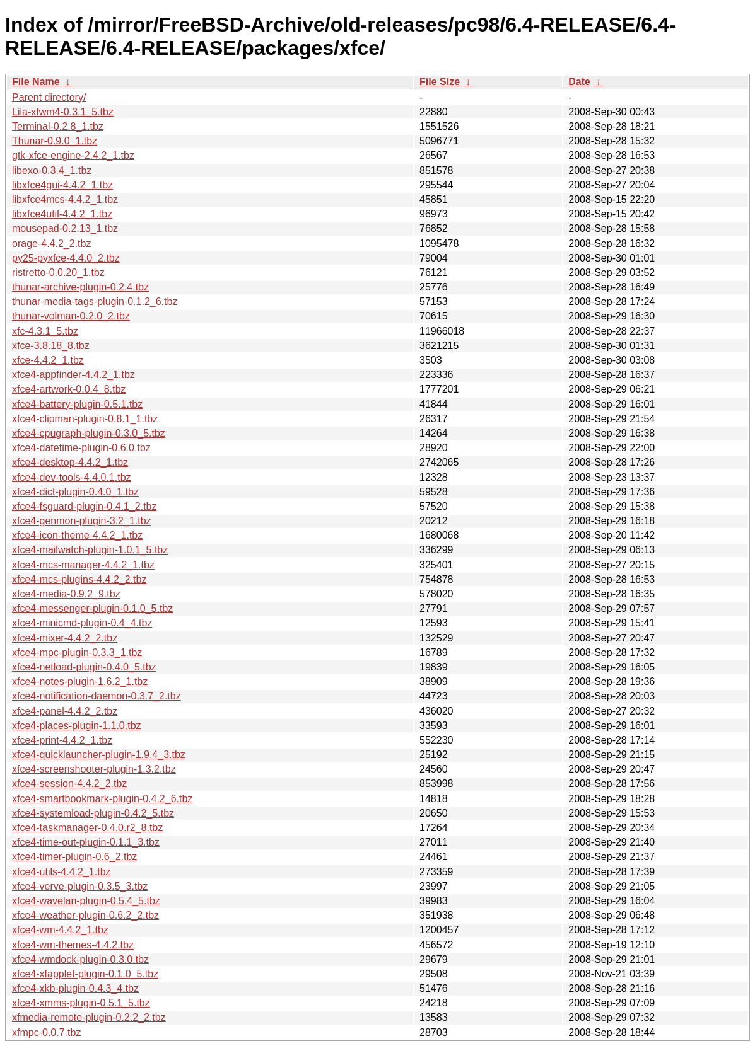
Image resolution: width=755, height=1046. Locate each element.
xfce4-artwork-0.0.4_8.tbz (69, 389)
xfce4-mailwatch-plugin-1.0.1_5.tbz (90, 549)
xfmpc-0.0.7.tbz (46, 1032)
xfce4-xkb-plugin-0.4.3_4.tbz (75, 988)
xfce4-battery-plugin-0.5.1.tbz (77, 404)
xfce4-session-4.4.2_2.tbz (69, 783)
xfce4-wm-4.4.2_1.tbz (60, 929)
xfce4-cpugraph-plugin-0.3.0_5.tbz (88, 433)
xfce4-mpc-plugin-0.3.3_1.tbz (77, 652)
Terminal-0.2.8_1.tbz (57, 126)
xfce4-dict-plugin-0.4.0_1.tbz (75, 491)
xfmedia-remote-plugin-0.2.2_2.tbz (89, 1017)
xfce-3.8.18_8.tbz (51, 345)
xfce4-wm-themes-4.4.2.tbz (73, 945)
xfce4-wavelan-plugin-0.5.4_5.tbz (86, 900)
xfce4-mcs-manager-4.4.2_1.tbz (83, 565)
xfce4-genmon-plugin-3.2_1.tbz (81, 520)
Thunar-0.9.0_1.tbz (54, 140)
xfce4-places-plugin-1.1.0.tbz (76, 725)
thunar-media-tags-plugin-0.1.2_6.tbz (94, 301)
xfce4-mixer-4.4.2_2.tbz (64, 638)
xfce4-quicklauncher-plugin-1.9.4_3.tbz (98, 754)
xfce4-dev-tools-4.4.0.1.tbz (71, 477)
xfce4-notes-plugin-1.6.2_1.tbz (80, 681)
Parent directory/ (49, 97)
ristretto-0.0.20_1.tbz (58, 272)
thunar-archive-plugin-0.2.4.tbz (80, 287)
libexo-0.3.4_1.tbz (51, 170)
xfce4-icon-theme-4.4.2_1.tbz (77, 535)
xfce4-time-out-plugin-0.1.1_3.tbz (86, 842)
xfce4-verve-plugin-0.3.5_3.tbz (80, 886)
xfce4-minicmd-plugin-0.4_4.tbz (82, 623)
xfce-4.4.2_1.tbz (48, 360)
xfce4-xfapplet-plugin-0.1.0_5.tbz (85, 973)
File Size (439, 81)
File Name (36, 81)
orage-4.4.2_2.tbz (51, 243)
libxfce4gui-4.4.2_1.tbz (62, 185)
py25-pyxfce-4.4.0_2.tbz (66, 258)
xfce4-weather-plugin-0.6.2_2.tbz (85, 915)
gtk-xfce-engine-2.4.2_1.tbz (73, 155)
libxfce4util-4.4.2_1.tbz (62, 214)
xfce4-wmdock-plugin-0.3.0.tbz (80, 959)
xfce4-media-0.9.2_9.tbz (66, 594)
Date (579, 81)
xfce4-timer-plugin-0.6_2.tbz (74, 856)
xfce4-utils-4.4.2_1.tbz (61, 871)
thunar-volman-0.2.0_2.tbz (71, 316)
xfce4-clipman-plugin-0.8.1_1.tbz (85, 418)
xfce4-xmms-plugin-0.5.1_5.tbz (81, 1002)
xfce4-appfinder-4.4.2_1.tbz (73, 374)
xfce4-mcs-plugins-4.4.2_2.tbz (79, 579)
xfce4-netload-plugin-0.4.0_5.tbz (84, 667)
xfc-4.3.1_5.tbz (45, 331)
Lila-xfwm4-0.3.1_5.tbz (63, 111)
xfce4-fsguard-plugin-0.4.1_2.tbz (84, 506)
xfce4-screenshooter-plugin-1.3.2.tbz (94, 769)
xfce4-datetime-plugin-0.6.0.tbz (81, 447)
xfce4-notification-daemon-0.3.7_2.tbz (96, 696)
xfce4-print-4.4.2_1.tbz (62, 740)
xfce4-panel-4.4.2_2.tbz (64, 711)
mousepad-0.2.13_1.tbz (65, 228)
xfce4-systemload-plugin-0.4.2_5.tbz (93, 813)
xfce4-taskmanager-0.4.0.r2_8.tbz (87, 827)
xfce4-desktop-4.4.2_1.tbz (70, 462)
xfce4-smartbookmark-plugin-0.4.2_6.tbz (102, 798)
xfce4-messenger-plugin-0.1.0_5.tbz (92, 608)
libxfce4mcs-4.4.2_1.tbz (65, 199)
